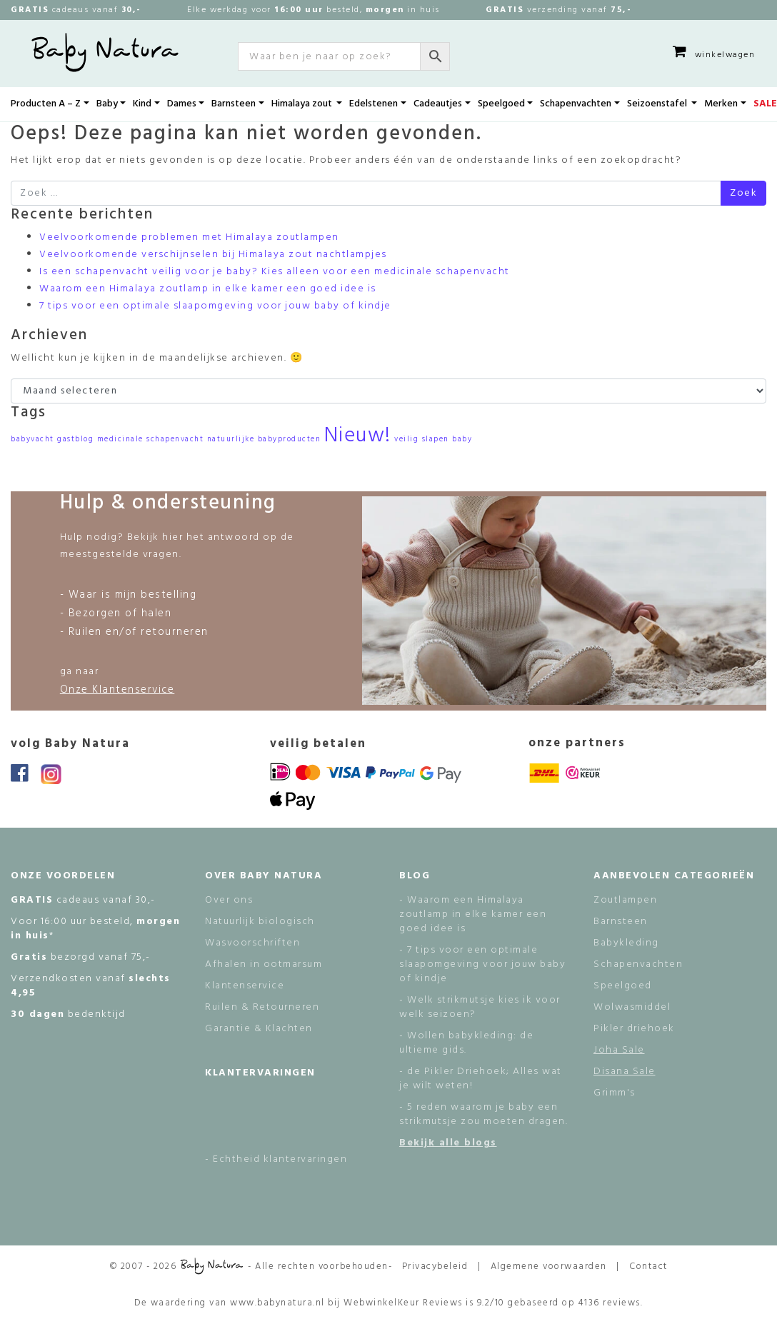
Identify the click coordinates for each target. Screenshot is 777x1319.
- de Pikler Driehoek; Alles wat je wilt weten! (480, 1078)
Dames (181, 104)
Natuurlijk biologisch (260, 921)
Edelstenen (373, 104)
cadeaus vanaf (76, 10)
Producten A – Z (46, 104)
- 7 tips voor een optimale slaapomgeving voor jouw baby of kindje (482, 964)
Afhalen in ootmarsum (263, 964)
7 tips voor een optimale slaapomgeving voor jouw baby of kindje (215, 306)
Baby (107, 104)
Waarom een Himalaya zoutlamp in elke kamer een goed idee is (207, 289)
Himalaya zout (302, 104)
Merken (721, 104)
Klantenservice (244, 986)
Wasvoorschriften (252, 943)
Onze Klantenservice (117, 689)
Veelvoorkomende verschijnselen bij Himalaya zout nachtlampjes (213, 254)
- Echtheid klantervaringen (276, 1159)
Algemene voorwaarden (549, 1266)
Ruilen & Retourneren (262, 1007)
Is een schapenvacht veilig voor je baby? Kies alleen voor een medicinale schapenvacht (274, 272)
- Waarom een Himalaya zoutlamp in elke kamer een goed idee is (472, 914)
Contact (648, 1266)
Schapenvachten (575, 104)
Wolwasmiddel (632, 1007)
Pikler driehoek (634, 1028)
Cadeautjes (437, 104)
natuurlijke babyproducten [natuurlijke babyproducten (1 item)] (264, 439)
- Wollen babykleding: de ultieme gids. (466, 1043)
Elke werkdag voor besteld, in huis (313, 10)
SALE (765, 104)
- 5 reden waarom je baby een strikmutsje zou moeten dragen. (483, 1114)
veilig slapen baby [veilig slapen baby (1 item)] (433, 439)
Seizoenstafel (658, 104)
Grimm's (614, 1093)
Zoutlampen (625, 900)
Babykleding (626, 943)
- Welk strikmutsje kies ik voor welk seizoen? (480, 1007)
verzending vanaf (558, 10)
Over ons (229, 900)
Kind (142, 104)
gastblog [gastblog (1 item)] (75, 439)
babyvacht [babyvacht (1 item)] (32, 439)
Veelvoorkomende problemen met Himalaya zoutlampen (189, 237)
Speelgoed (501, 104)
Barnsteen (233, 104)
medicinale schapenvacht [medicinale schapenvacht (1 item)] (150, 439)
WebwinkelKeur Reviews (403, 1302)
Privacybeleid (435, 1266)
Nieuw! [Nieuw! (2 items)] (357, 436)
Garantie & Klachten (259, 1028)
